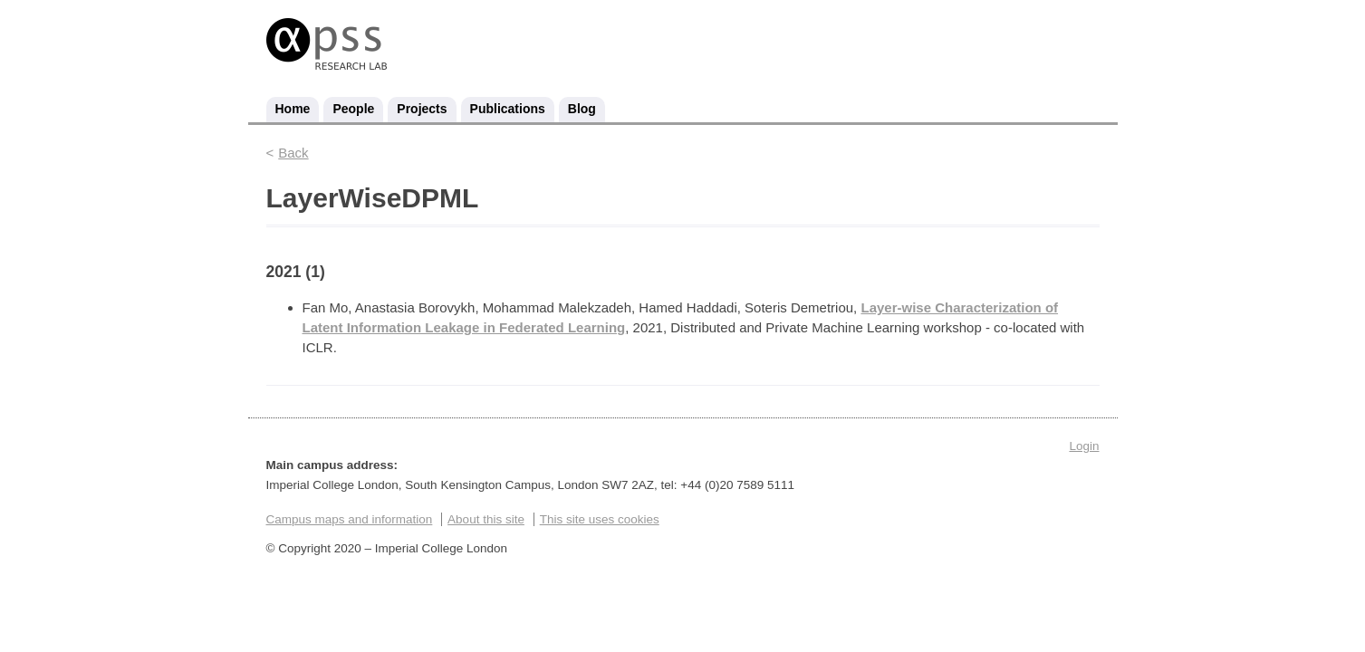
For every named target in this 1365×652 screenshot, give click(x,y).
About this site (485, 519)
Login (1084, 446)
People (353, 108)
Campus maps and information (349, 519)
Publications (507, 108)
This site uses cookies (599, 519)
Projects (422, 108)
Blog (582, 108)
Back (293, 152)
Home (293, 108)
